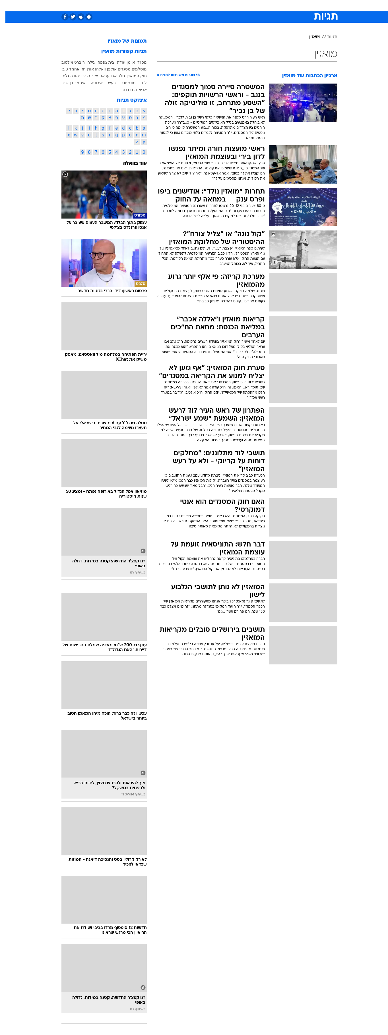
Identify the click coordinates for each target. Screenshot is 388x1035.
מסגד (136, 62)
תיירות (171, 5)
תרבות (257, 5)
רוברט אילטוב (67, 62)
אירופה (91, 82)
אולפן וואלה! (100, 69)
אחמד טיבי (65, 69)
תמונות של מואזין (121, 41)
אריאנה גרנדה (129, 89)
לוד (138, 82)
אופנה (129, 5)
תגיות (327, 37)
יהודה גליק (65, 76)
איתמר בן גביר (68, 82)
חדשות (294, 5)
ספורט (275, 5)
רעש (106, 82)
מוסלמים (133, 69)
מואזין (309, 37)
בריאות (190, 5)
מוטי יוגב (123, 82)
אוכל (208, 5)
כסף (223, 5)
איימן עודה (120, 62)
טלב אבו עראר (106, 76)
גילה (85, 62)
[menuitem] (291, 6)
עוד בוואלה (129, 163)
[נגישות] (7, 5)
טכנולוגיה (149, 5)
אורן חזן (81, 69)
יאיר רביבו (84, 76)
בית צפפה (100, 62)
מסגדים (118, 69)
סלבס (239, 5)
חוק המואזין (131, 76)
